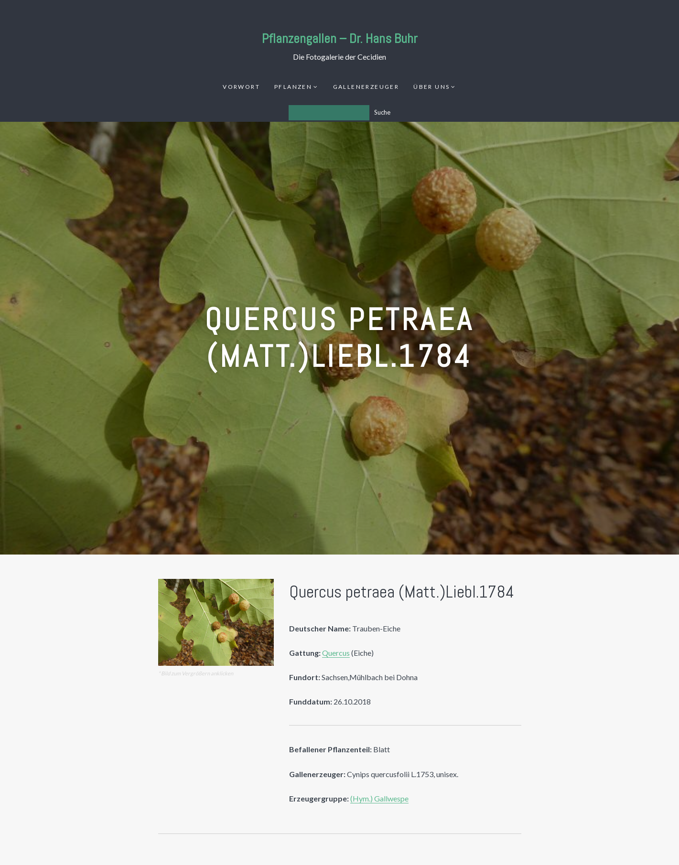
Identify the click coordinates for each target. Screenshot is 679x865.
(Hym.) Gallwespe (379, 798)
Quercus (336, 652)
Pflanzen (293, 86)
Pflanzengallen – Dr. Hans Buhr (340, 38)
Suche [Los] (382, 112)
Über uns (431, 86)
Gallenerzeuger (366, 86)
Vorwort (241, 86)
